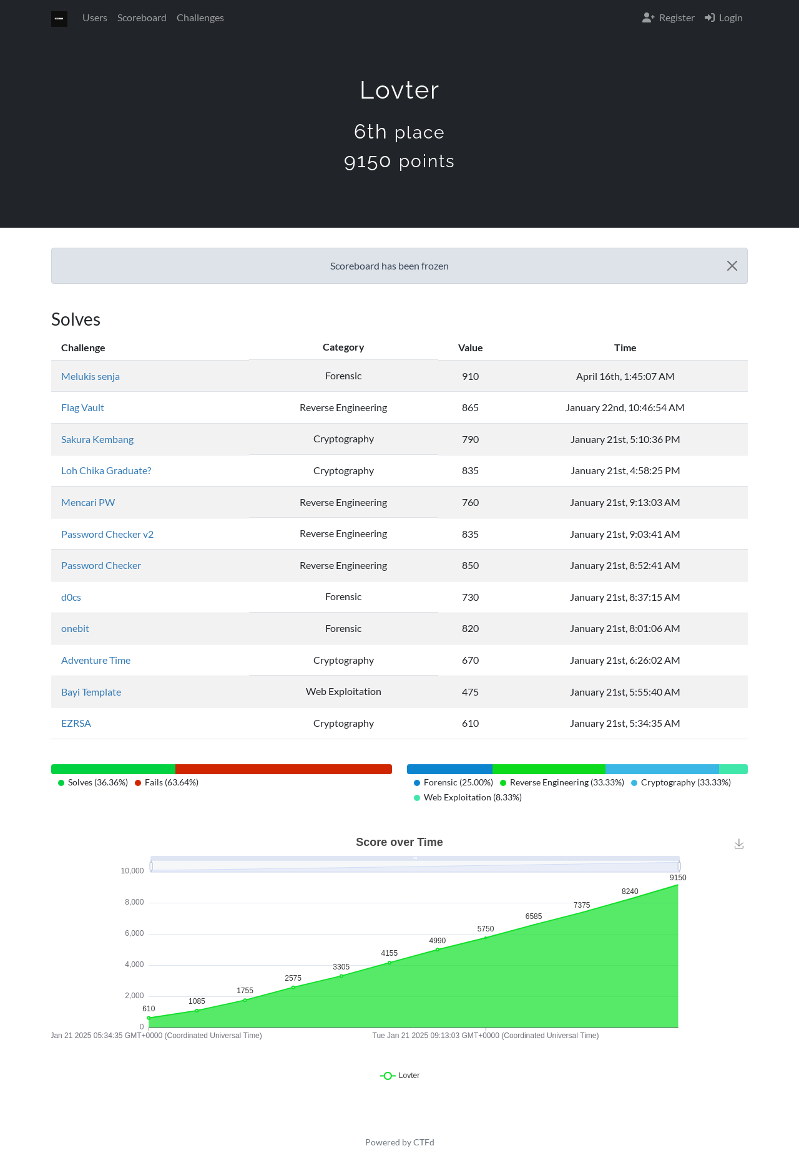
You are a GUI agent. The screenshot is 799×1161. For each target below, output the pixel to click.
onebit (75, 628)
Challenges (200, 17)
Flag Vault (82, 407)
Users (94, 17)
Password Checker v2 (107, 534)
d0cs (71, 597)
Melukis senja (90, 376)
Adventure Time (95, 660)
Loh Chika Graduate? (106, 470)
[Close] (732, 265)
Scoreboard (142, 17)
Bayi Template (91, 691)
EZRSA (76, 723)
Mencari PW (88, 502)
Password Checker (101, 565)
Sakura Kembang (97, 439)
